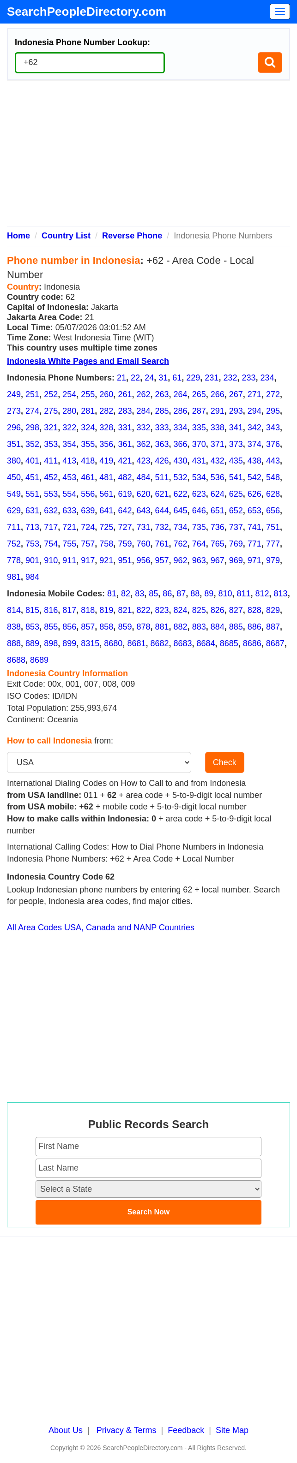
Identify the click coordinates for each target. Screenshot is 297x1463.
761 (162, 543)
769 (236, 543)
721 (69, 527)
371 (217, 444)
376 (273, 444)
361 (125, 444)
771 (254, 543)
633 (69, 510)
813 (281, 593)
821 (125, 610)
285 (162, 411)
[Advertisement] (148, 156)
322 (69, 427)
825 (199, 610)
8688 (16, 660)
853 (32, 626)
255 (88, 394)
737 (236, 527)
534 (199, 477)
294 (254, 411)
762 (181, 543)
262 (143, 394)
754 (51, 543)
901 (32, 560)
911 (69, 560)
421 (125, 460)
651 (217, 510)
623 (199, 494)
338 (217, 427)
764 (199, 543)
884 (217, 626)
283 (125, 411)
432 (217, 460)
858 (106, 626)
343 (273, 427)
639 (88, 510)
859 (125, 626)
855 (51, 626)
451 (32, 477)
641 (106, 510)
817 (69, 610)
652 (236, 510)
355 (88, 444)
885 (236, 626)
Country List (66, 235)
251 (32, 394)
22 (135, 377)
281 (88, 411)
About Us (65, 1430)
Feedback (186, 1430)
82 (125, 593)
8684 (206, 643)
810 (225, 593)
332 (143, 427)
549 (14, 494)
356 (106, 444)
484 (143, 477)
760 (143, 543)
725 (106, 527)
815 (32, 610)
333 (162, 427)
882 (181, 626)
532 (181, 477)
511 (162, 477)
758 (106, 543)
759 (125, 543)
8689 (39, 660)
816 (51, 610)
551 (32, 494)
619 (125, 494)
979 (273, 560)
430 (181, 460)
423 (143, 460)
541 (236, 477)
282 (106, 411)
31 (163, 377)
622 (181, 494)
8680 (113, 643)
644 (162, 510)
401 (32, 460)
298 (32, 427)
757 (88, 543)
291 (217, 411)
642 (125, 510)
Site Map (232, 1430)
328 (106, 427)
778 (14, 560)
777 (273, 543)
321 (51, 427)
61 (177, 377)
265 (199, 394)
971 (254, 560)
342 (254, 427)
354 (69, 444)
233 (248, 377)
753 (32, 543)
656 (273, 510)
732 (162, 527)
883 (199, 626)
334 (181, 427)
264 (181, 394)
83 (139, 593)
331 (125, 427)
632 (51, 510)
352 (32, 444)
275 (51, 411)
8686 (252, 643)
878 (143, 626)
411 (51, 460)
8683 (183, 643)
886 (254, 626)
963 (199, 560)
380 (14, 460)
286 (181, 411)
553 (51, 494)
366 (181, 444)
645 (181, 510)
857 (88, 626)
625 (236, 494)
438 (254, 460)
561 (106, 494)
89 (208, 593)
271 (254, 394)
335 (199, 427)
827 (236, 610)
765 (217, 543)
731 (143, 527)
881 (162, 626)
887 (273, 626)
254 (69, 394)
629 (14, 510)
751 (273, 527)
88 (195, 593)
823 (162, 610)
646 (199, 510)
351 (14, 444)
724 (88, 527)
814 (14, 610)
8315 (90, 643)
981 (14, 577)
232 (230, 377)
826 (217, 610)
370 (199, 444)
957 (162, 560)
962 (181, 560)
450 (14, 477)
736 (217, 527)
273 (14, 411)
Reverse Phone (132, 235)
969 (236, 560)
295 (273, 411)
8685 (229, 643)
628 (273, 494)
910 (51, 560)
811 (243, 593)
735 (199, 527)
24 (149, 377)
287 (199, 411)
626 (254, 494)
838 (14, 626)
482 (125, 477)
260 (106, 394)
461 (88, 477)
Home (18, 235)
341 (236, 427)
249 (14, 394)
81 (111, 593)
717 (51, 527)
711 (14, 527)
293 (236, 411)
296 (14, 427)
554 (69, 494)
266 (217, 394)
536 (217, 477)
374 (254, 444)
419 (106, 460)
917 (88, 560)
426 (162, 460)
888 (14, 643)
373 (236, 444)
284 (143, 411)
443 (273, 460)
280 (69, 411)
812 (262, 593)
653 (254, 510)
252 (51, 394)
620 (143, 494)
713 (32, 527)
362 (143, 444)
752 (14, 543)
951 (125, 560)
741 (254, 527)
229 (193, 377)
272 (273, 394)
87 (181, 593)
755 (69, 543)
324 (88, 427)
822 (143, 610)
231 (211, 377)
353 (51, 444)
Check (224, 762)
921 (106, 560)
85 (153, 593)
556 (88, 494)
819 (106, 610)
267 (236, 394)
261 (125, 394)
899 (69, 643)
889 (32, 643)
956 (143, 560)
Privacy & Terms (127, 1430)
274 (32, 411)
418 (88, 460)
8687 (275, 643)
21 (121, 377)
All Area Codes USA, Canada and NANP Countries (100, 927)
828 (254, 610)
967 (217, 560)
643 (143, 510)
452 (51, 477)
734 (181, 527)
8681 (136, 643)
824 (181, 610)
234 (267, 377)
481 (106, 477)
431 (199, 460)
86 (167, 593)
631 (32, 510)
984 (32, 577)
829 (273, 610)
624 (217, 494)
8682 (159, 643)
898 (51, 643)
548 (273, 477)
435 (236, 460)
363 (162, 444)
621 (162, 494)
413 (69, 460)
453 (69, 477)
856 (69, 626)
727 (125, 527)
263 (162, 394)
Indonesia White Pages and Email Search (88, 361)
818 (88, 610)
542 (254, 477)
